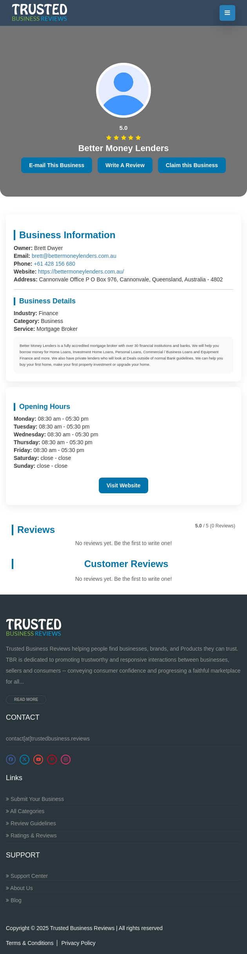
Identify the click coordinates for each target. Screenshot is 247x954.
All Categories (25, 811)
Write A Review (125, 165)
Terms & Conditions (29, 943)
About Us (19, 888)
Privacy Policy (78, 943)
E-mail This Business (56, 165)
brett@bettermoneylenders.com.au (74, 256)
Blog (14, 900)
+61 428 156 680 (54, 264)
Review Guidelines (31, 823)
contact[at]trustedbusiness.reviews (48, 738)
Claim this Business (192, 165)
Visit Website (124, 485)
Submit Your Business (35, 799)
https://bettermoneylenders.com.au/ (81, 271)
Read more (26, 699)
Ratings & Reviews (31, 835)
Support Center (27, 876)
